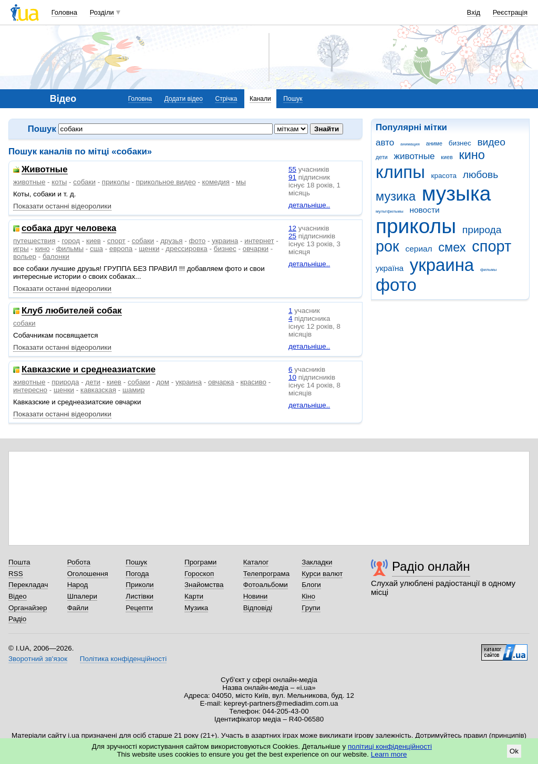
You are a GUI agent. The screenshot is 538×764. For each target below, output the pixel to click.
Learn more (389, 754)
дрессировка (186, 249)
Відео (17, 596)
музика (396, 196)
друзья (171, 241)
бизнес (460, 143)
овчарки (255, 249)
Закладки (317, 562)
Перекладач (28, 585)
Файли (78, 608)
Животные (45, 169)
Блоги (311, 585)
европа (120, 249)
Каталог (256, 562)
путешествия (34, 241)
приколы (416, 226)
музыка (456, 193)
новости (424, 209)
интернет (259, 241)
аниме (434, 143)
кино (472, 155)
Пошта (19, 562)
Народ (77, 585)
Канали (260, 98)
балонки (56, 256)
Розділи (102, 12)
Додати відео (183, 98)
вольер (24, 256)
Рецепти (139, 608)
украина (442, 265)
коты (59, 182)
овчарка (221, 382)
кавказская (98, 390)
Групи (311, 608)
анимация (410, 144)
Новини (255, 596)
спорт (491, 246)
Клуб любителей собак (72, 311)
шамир (133, 390)
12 (292, 228)
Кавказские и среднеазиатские (89, 369)
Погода (137, 574)
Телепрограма (266, 574)
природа (482, 229)
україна (390, 268)
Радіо (17, 619)
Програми (200, 562)
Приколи (139, 585)
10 (292, 377)
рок (387, 246)
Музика (196, 608)
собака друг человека (69, 228)
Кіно (308, 596)
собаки (84, 182)
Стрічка (226, 98)
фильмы (488, 269)
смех (451, 247)
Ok (514, 751)
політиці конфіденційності (390, 746)
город (70, 241)
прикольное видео (166, 182)
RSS (15, 574)
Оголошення (87, 574)
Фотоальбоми (265, 585)
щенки (149, 249)
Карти (193, 596)
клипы (400, 172)
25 (292, 236)
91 (292, 177)
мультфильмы (390, 211)
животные (414, 156)
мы (241, 182)
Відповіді (258, 608)
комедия (216, 182)
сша (96, 249)
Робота (78, 562)
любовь (481, 174)
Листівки (139, 596)
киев (446, 157)
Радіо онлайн (431, 566)
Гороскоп (199, 574)
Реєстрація (510, 12)
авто (385, 143)
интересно (30, 390)
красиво (253, 382)
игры (21, 249)
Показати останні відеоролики (62, 206)
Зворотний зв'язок (37, 659)
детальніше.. (309, 205)
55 (292, 169)
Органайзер (27, 608)
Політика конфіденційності (123, 659)
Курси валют (322, 574)
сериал (419, 248)
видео (491, 142)
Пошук (292, 98)
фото (396, 285)
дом (163, 382)
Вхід (474, 12)
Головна (64, 12)
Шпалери (82, 596)
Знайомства (204, 585)
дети (382, 157)
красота (444, 176)
